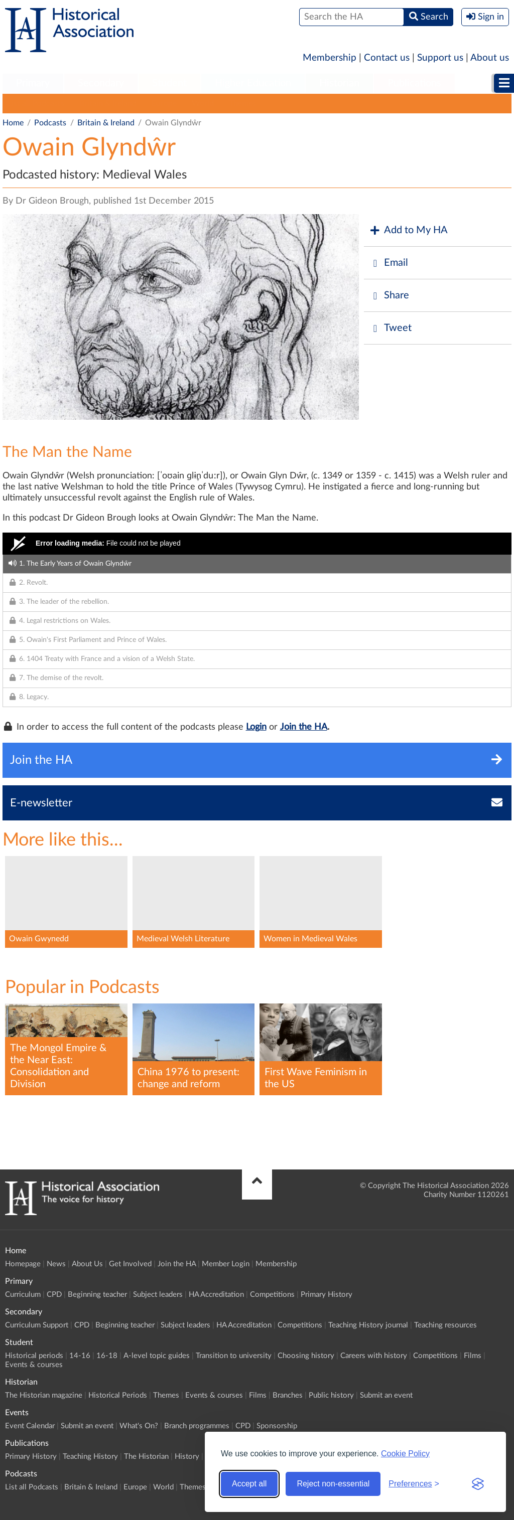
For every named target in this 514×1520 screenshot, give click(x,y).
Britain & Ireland (108, 103)
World (203, 103)
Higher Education (253, 83)
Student (169, 83)
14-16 (79, 1356)
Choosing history (306, 1356)
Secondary (101, 83)
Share (389, 295)
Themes (242, 103)
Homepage (23, 1264)
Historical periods (34, 1356)
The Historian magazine (43, 1395)
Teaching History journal (368, 1325)
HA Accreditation (216, 1294)
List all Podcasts (36, 103)
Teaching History (90, 1456)
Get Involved (130, 1264)
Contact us (387, 58)
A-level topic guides (156, 1356)
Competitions (272, 1294)
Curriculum (23, 1294)
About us (489, 58)
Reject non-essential (333, 1483)
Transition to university (234, 1356)
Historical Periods (117, 1395)
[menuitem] (33, 84)
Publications (414, 83)
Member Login (225, 1264)
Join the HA (303, 727)
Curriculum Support (36, 1325)
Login (256, 727)
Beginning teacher (97, 1294)
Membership (329, 58)
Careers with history (373, 1356)
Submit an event (386, 1395)
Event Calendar (30, 1426)
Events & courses (34, 1365)
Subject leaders (158, 1294)
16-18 (106, 1356)
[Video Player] (257, 544)
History (187, 1456)
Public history (331, 1395)
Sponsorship (276, 1426)
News (56, 1264)
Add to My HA (408, 230)
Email (388, 263)
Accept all (249, 1483)
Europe (164, 103)
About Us (87, 1264)
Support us (440, 58)
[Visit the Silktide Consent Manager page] (478, 1484)
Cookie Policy (405, 1453)
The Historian (146, 1456)
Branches (288, 1395)
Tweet (390, 328)
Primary (33, 83)
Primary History (326, 1294)
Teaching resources (445, 1325)
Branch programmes (196, 1426)
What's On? (138, 1426)
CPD (54, 1294)
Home (13, 123)
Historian (339, 83)
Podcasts (50, 123)
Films (472, 1356)
